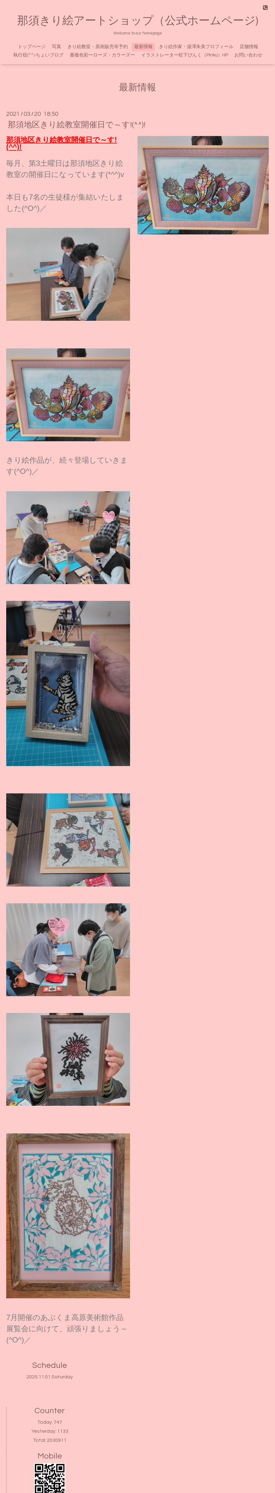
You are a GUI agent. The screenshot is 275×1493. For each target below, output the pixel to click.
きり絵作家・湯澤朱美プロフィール (196, 46)
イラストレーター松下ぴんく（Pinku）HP (184, 55)
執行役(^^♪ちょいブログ (38, 55)
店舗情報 (249, 46)
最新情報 (143, 46)
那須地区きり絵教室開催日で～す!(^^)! (77, 125)
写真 (56, 46)
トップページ (32, 46)
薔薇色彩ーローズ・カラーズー (102, 55)
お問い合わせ (248, 55)
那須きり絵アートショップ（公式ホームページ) (137, 21)
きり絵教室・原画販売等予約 (97, 46)
